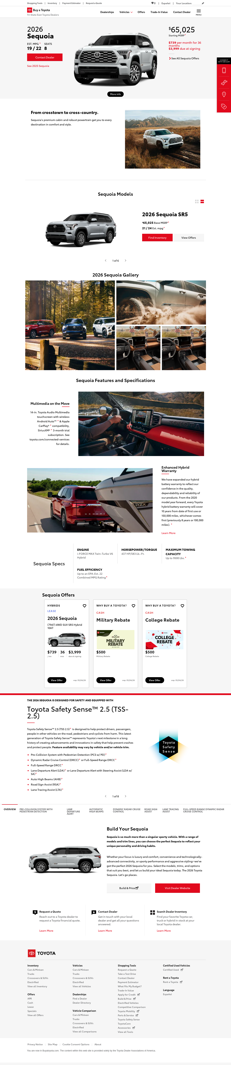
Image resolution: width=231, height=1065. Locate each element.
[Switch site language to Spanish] (166, 3)
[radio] (197, 202)
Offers (31, 994)
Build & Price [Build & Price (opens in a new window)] (127, 999)
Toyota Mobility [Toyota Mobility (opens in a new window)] (128, 1011)
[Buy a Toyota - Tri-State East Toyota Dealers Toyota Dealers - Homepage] (43, 12)
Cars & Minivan (35, 969)
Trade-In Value (126, 990)
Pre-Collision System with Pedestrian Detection (36, 810)
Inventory (33, 965)
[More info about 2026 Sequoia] (115, 94)
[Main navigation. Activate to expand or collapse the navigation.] (198, 12)
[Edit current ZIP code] (203, 3)
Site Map (52, 1044)
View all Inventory (37, 986)
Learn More (168, 533)
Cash (30, 1002)
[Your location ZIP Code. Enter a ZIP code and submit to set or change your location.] (197, 3)
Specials (32, 1010)
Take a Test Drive (127, 973)
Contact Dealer (126, 977)
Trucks (30, 973)
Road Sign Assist (150, 810)
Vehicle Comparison (84, 1010)
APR (29, 998)
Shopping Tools (127, 965)
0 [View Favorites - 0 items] (153, 3)
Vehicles (77, 965)
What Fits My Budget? (130, 986)
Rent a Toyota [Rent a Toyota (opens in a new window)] (172, 982)
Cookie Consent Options (76, 1044)
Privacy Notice (35, 1044)
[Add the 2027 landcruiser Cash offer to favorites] (133, 606)
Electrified (33, 982)
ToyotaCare (124, 1023)
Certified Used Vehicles (176, 965)
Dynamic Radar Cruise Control (126, 810)
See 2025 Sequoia (38, 66)
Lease (30, 1006)
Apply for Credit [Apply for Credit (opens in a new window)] (129, 994)
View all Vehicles (82, 986)
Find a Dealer (80, 998)
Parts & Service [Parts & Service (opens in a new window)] (128, 1015)
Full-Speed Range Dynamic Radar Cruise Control (203, 810)
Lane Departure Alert (73, 811)
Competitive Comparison (132, 1006)
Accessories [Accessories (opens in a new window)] (126, 1028)
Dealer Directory (82, 1002)
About (98, 1044)
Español (167, 994)
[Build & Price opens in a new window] (129, 888)
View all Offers (35, 1015)
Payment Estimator (128, 982)
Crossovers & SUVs (37, 977)
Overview (10, 809)
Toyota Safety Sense (129, 1019)
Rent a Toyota (171, 977)
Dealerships (79, 994)
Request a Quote (127, 969)
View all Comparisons (85, 1031)
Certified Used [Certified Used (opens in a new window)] (173, 970)
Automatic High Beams (96, 810)
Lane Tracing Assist (170, 810)
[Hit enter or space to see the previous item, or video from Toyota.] (105, 260)
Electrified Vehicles (128, 1002)
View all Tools (125, 1031)
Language (168, 990)
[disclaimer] (40, 44)
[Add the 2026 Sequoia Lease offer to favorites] (84, 606)
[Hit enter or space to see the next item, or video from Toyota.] (125, 260)
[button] (70, 325)
